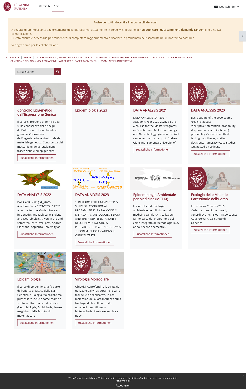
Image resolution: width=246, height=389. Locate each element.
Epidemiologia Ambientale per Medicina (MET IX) (154, 196)
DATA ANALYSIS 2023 (92, 194)
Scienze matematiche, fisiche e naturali (122, 57)
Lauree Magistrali (180, 57)
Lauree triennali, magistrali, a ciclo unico (64, 57)
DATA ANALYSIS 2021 (150, 110)
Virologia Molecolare (92, 279)
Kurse (27, 57)
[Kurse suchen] (34, 71)
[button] (226, 6)
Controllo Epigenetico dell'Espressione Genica (36, 112)
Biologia (158, 57)
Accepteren (123, 385)
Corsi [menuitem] (57, 6)
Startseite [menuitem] (44, 6)
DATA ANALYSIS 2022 (34, 194)
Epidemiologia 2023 (91, 110)
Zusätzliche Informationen (37, 158)
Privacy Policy (123, 380)
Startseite (12, 57)
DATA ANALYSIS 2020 (208, 110)
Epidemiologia (29, 279)
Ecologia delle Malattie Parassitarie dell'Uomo (209, 196)
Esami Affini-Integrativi (116, 61)
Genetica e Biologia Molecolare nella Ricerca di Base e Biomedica (53, 61)
